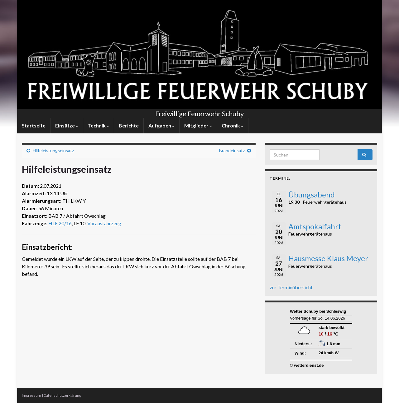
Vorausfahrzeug (104, 223)
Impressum (31, 395)
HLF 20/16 (60, 223)
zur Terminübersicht (291, 287)
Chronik (232, 125)
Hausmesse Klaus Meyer (328, 258)
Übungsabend (311, 194)
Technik (98, 125)
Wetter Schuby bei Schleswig (318, 311)
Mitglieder (198, 125)
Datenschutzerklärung (62, 395)
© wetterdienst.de (307, 365)
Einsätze (66, 125)
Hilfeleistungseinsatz (53, 150)
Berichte (129, 125)
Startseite (34, 125)
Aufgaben (161, 125)
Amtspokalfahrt (314, 226)
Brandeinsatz (232, 150)
